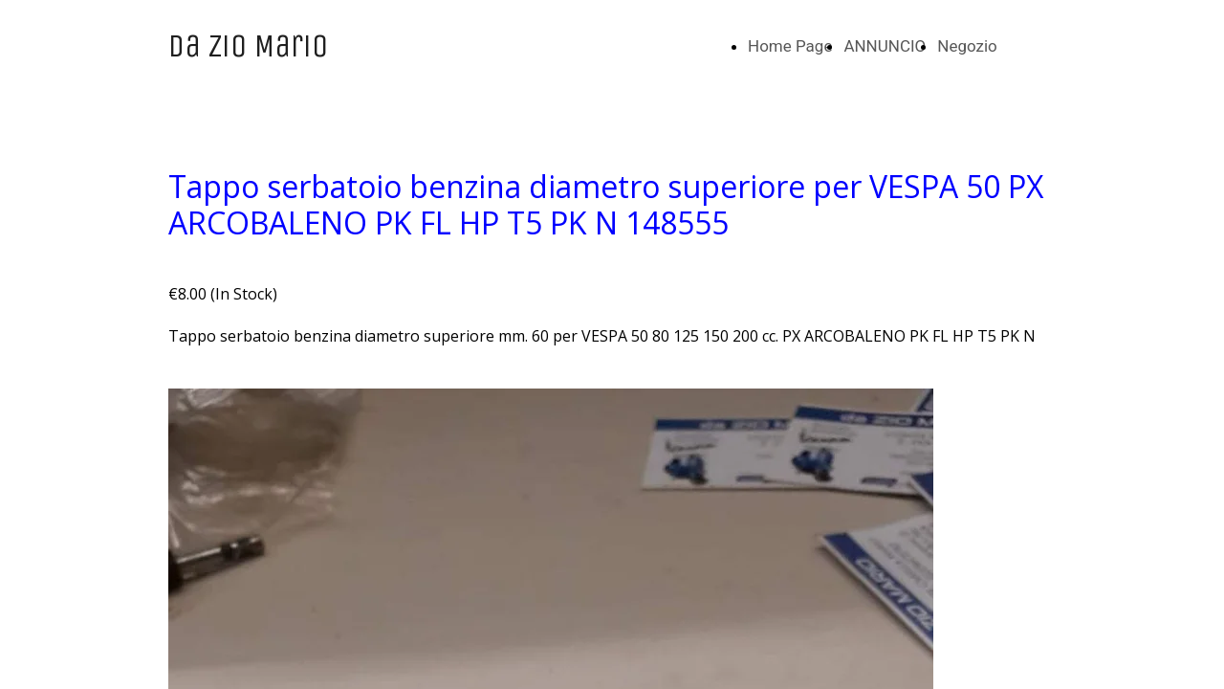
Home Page (790, 46)
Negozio (967, 46)
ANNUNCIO (884, 46)
